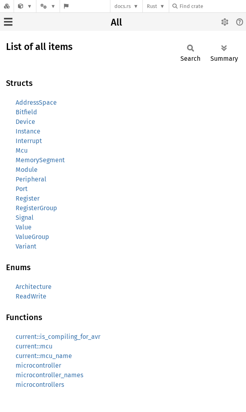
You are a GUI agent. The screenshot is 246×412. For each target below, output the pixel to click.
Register (28, 198)
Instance (28, 131)
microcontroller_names (49, 375)
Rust (152, 6)
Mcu (22, 150)
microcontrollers (40, 384)
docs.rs (122, 6)
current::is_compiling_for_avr (58, 336)
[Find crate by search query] (212, 6)
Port (22, 189)
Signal (25, 217)
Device (25, 121)
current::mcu (34, 346)
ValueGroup (32, 237)
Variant (26, 246)
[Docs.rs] (7, 6)
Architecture (34, 287)
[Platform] (48, 6)
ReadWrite (31, 296)
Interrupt (29, 141)
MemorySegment (40, 160)
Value (24, 227)
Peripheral (31, 179)
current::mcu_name (44, 356)
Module (27, 169)
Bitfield (26, 112)
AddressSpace (36, 102)
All (116, 22)
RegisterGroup (36, 208)
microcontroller (38, 365)
